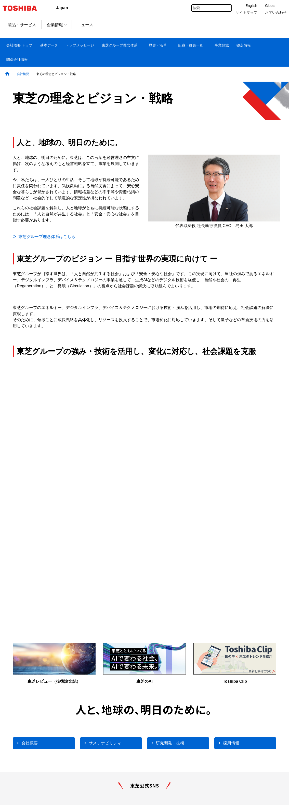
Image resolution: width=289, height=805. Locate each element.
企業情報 (57, 25)
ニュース (85, 25)
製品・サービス (22, 25)
